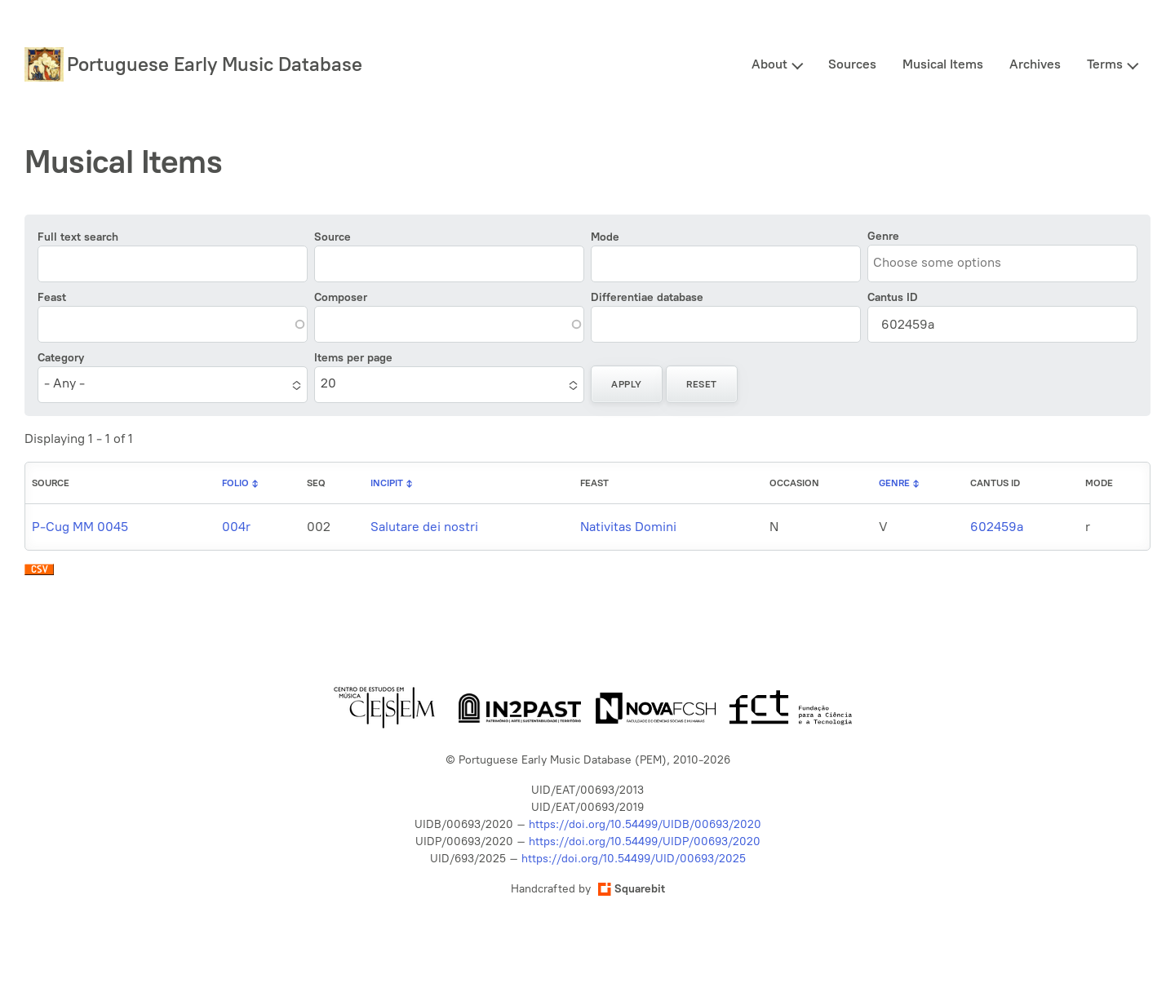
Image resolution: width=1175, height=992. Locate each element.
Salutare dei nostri (424, 526)
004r (236, 526)
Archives (1035, 64)
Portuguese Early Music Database (214, 64)
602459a (996, 526)
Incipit (386, 483)
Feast (52, 297)
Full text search (78, 237)
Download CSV (39, 573)
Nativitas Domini (628, 526)
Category (61, 358)
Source (332, 237)
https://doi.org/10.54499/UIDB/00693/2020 (645, 824)
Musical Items (942, 64)
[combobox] (947, 262)
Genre (883, 236)
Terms (1105, 64)
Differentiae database (647, 297)
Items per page (353, 358)
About (769, 64)
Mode (605, 237)
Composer (340, 297)
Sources (852, 64)
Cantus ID (892, 297)
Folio (235, 483)
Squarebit (631, 889)
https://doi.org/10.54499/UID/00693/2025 (633, 859)
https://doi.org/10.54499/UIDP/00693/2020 (644, 841)
